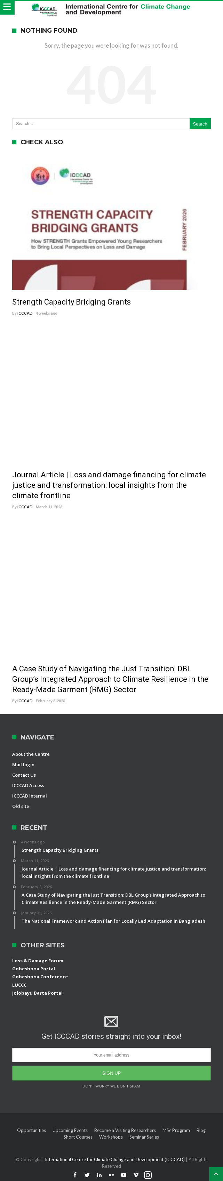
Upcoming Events (70, 1130)
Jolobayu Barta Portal (37, 993)
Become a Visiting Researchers (125, 1130)
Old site (20, 806)
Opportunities (31, 1130)
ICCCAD (25, 313)
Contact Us (24, 775)
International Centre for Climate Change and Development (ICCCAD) (115, 1159)
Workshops (111, 1137)
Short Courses (78, 1137)
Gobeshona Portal (33, 968)
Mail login (23, 764)
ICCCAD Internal (29, 796)
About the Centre (31, 754)
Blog (201, 1130)
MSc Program (176, 1130)
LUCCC (19, 985)
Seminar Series (144, 1137)
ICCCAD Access (28, 785)
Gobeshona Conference (40, 976)
